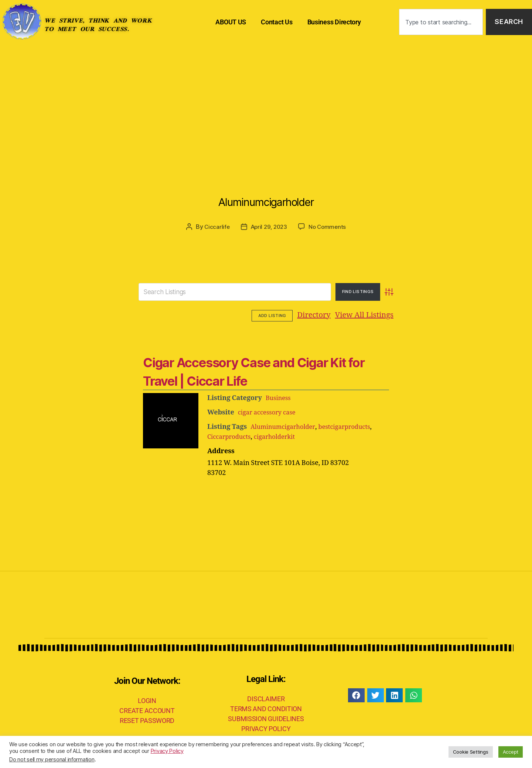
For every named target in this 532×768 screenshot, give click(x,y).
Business (279, 397)
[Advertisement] (266, 99)
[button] (356, 695)
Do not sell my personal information (52, 759)
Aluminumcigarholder (265, 197)
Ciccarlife (215, 226)
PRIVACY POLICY (265, 728)
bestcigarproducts (352, 426)
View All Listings (318, 315)
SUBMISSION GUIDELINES (266, 718)
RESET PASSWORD (147, 719)
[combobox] (441, 22)
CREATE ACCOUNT (146, 709)
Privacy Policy (167, 751)
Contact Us (276, 22)
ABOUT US (230, 22)
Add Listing (373, 314)
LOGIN (147, 699)
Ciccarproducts (231, 436)
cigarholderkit (280, 436)
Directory (268, 315)
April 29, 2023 (268, 226)
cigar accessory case (269, 411)
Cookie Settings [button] (470, 752)
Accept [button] (510, 752)
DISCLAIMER (265, 698)
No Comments (329, 226)
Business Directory (334, 22)
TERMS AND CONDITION (266, 708)
